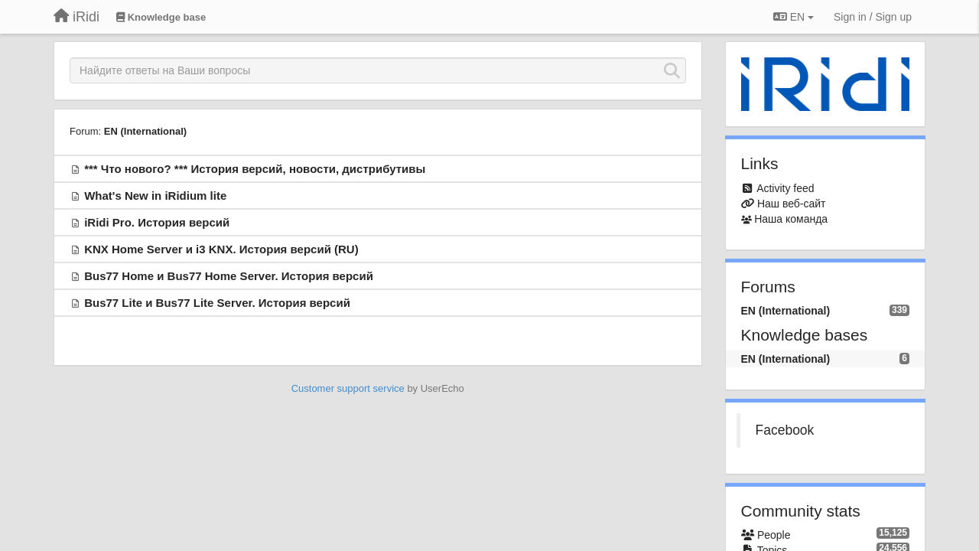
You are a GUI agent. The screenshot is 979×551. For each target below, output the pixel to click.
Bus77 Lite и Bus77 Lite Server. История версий (217, 302)
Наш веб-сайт (791, 203)
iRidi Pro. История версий (156, 222)
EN (793, 17)
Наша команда (791, 219)
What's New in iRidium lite (155, 195)
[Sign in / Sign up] (873, 17)
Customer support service (348, 388)
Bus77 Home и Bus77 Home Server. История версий (228, 275)
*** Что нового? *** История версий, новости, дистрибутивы (254, 168)
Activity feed (785, 188)
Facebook (785, 430)
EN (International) (145, 131)
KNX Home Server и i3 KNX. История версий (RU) (221, 249)
